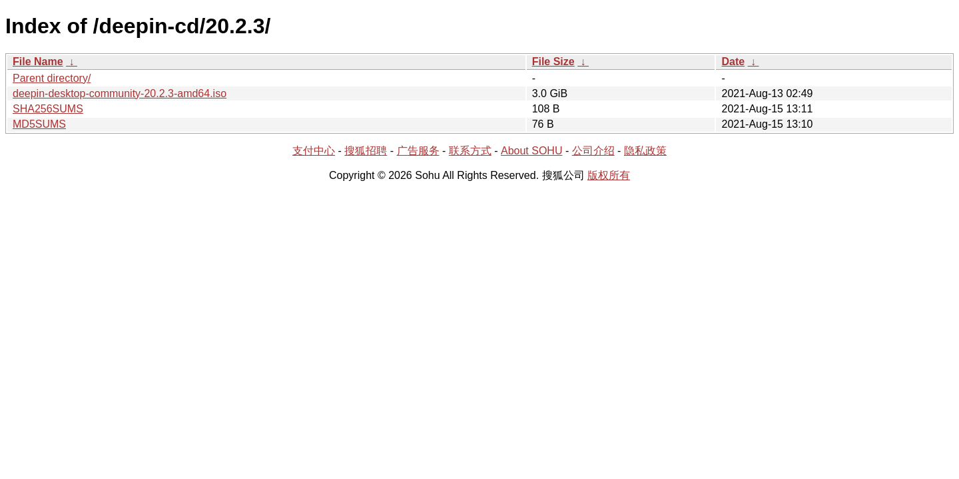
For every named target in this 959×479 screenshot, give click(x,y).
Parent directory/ (52, 78)
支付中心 (313, 150)
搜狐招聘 (365, 150)
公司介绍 (593, 150)
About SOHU (531, 150)
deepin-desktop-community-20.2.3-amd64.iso (119, 93)
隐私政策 (645, 150)
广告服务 (418, 150)
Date (733, 61)
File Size (553, 61)
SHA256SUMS (48, 108)
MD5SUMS (39, 124)
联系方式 (470, 150)
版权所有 (608, 175)
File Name (38, 61)
